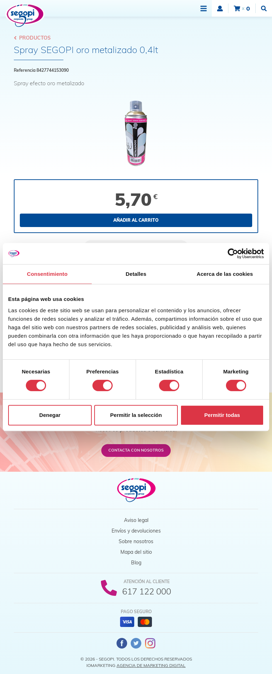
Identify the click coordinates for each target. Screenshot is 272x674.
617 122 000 (146, 591)
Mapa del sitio (136, 552)
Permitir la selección (136, 415)
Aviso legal (136, 520)
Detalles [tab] (136, 274)
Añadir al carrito (136, 220)
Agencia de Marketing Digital (151, 665)
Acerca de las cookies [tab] (225, 274)
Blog (136, 562)
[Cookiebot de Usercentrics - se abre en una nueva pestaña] (233, 253)
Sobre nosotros (136, 541)
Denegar (50, 415)
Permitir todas (222, 415)
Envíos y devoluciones (136, 531)
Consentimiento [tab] (47, 274)
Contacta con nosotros (136, 450)
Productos (32, 38)
